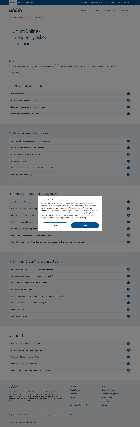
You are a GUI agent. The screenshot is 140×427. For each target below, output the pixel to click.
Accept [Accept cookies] (85, 225)
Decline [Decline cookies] (55, 225)
